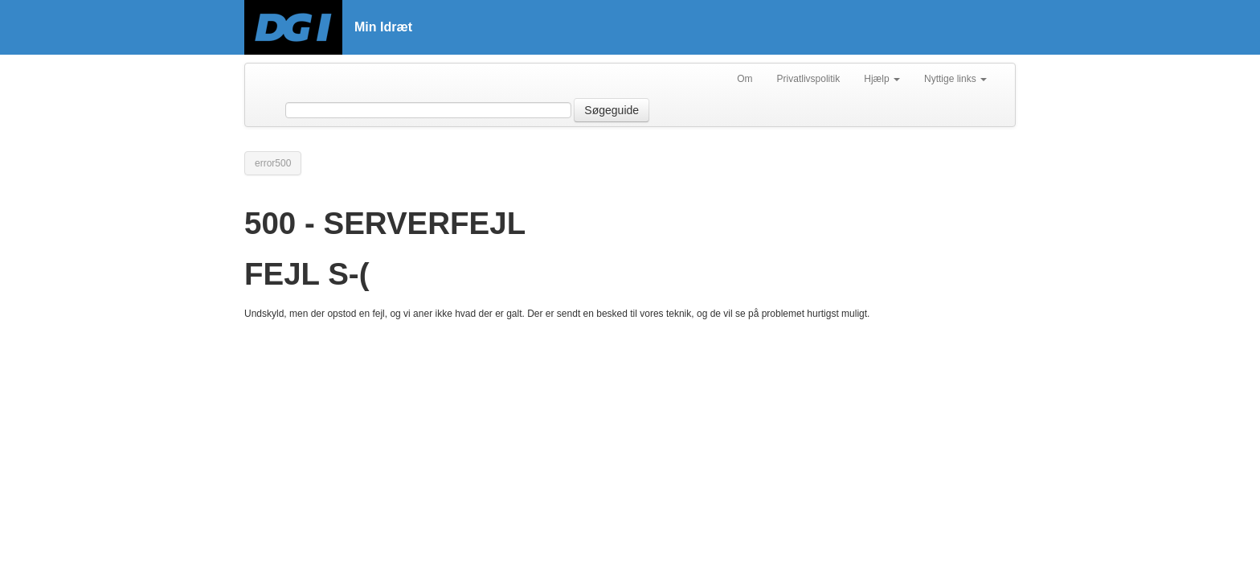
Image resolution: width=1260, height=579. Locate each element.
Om (744, 78)
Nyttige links (955, 78)
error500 (273, 163)
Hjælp (882, 78)
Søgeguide (611, 110)
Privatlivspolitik (809, 78)
